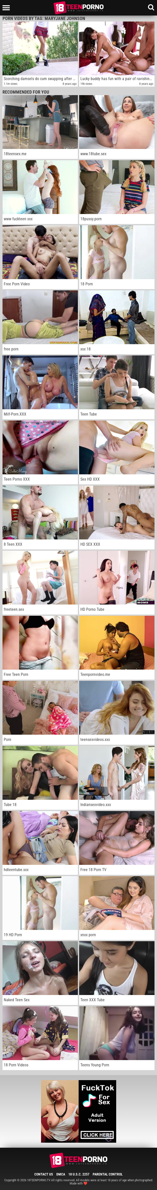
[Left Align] (7, 8)
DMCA (60, 1174)
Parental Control (108, 1174)
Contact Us (43, 1174)
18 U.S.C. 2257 (78, 1174)
